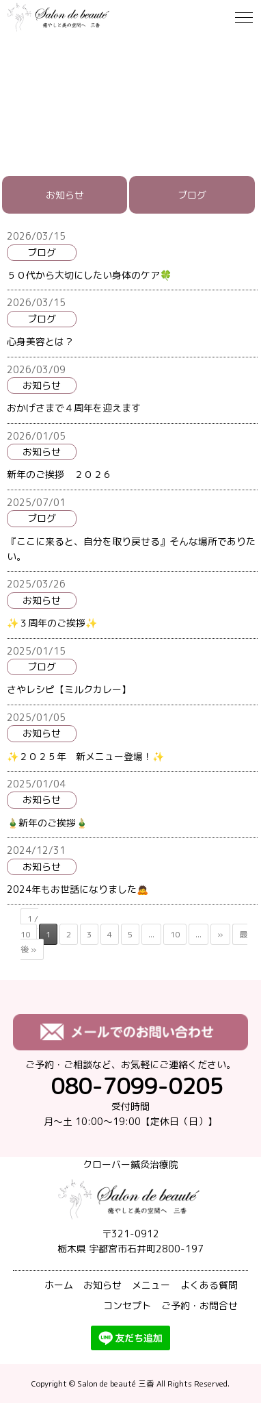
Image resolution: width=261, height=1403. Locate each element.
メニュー (151, 1284)
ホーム (58, 1284)
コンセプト (127, 1305)
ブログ (192, 194)
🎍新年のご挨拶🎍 (47, 822)
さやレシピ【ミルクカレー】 (69, 689)
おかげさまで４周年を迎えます (74, 407)
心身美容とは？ (40, 341)
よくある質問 (209, 1284)
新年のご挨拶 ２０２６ (59, 474)
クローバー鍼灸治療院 (130, 1164)
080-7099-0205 (137, 1085)
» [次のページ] (220, 934)
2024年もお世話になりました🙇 (77, 889)
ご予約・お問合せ (199, 1305)
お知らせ (65, 194)
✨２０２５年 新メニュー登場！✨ (85, 756)
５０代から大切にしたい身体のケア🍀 (89, 274)
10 (175, 934)
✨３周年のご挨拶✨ (52, 622)
